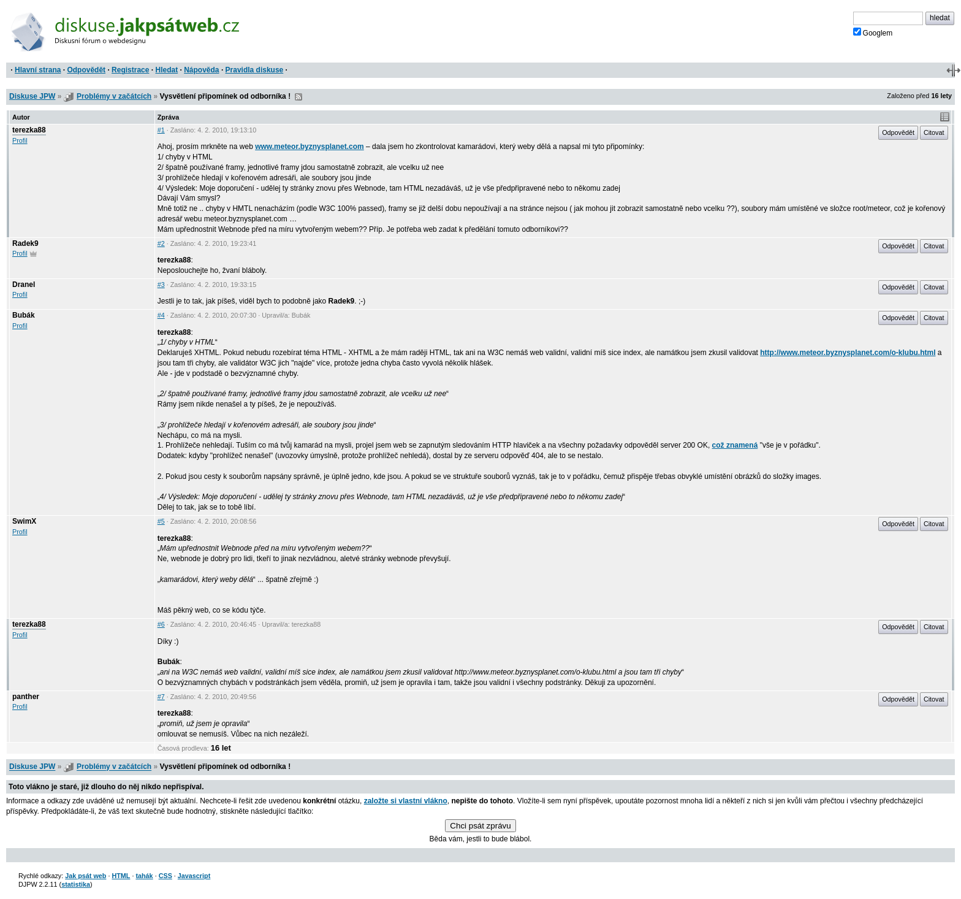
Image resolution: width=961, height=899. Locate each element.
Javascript (194, 875)
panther (25, 696)
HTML (121, 875)
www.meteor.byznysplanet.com (309, 146)
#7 (161, 696)
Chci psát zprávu (480, 825)
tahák (144, 875)
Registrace (130, 70)
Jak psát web (85, 875)
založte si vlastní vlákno (405, 801)
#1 (161, 130)
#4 (161, 315)
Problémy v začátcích (114, 96)
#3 (161, 284)
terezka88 (29, 130)
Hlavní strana (38, 70)
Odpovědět (86, 70)
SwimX (24, 521)
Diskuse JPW (32, 96)
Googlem (873, 32)
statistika (75, 884)
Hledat (166, 70)
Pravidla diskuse (255, 70)
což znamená (735, 445)
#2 (161, 243)
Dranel (23, 284)
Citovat (934, 132)
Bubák (23, 315)
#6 (161, 624)
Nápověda (201, 70)
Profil (20, 140)
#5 (161, 521)
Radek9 (25, 243)
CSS (165, 875)
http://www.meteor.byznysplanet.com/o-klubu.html (847, 352)
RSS (298, 97)
